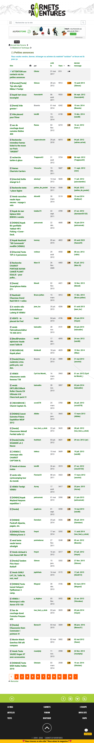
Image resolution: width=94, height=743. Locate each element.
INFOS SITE (83, 713)
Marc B (37, 263)
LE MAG (10, 707)
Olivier (36, 71)
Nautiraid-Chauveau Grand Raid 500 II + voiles (18, 298)
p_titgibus (38, 599)
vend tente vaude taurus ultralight (15, 543)
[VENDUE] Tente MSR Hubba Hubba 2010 (18, 666)
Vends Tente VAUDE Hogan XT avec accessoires (17, 654)
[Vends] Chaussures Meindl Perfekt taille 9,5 (18, 431)
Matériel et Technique (20, 48)
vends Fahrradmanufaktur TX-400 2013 (18, 330)
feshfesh (37, 440)
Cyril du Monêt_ (40, 373)
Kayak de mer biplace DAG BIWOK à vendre (17, 214)
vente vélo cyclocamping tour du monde (18, 478)
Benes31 (37, 625)
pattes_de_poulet (41, 188)
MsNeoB (37, 350)
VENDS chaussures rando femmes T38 (18, 377)
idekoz (36, 451)
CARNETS (47, 707)
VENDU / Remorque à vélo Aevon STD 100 (17, 602)
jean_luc (37, 307)
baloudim (37, 327)
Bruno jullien (39, 295)
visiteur (37, 252)
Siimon (37, 83)
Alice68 (37, 196)
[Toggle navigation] (10, 22)
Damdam (37, 520)
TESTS (9, 718)
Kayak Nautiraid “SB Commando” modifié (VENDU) (18, 243)
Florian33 (38, 475)
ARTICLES (11, 713)
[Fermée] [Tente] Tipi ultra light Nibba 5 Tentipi (18, 86)
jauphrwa (37, 509)
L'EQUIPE (83, 707)
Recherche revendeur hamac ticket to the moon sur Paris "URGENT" (18, 146)
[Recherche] (47, 22)
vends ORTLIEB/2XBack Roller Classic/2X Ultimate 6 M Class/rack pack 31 (18, 391)
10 (59, 677)
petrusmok (38, 223)
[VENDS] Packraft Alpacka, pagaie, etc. (17, 523)
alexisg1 (37, 179)
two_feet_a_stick (40, 428)
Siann (36, 639)
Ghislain (37, 663)
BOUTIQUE (47, 718)
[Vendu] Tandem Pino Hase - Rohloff (18, 564)
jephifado (37, 572)
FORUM (47, 713)
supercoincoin (39, 140)
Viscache (37, 168)
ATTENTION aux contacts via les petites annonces (18, 74)
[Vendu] (15, 509)
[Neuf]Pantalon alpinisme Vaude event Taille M (17, 342)
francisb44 (38, 95)
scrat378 (37, 403)
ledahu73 (37, 211)
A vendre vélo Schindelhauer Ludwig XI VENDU (17, 310)
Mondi (36, 283)
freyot (36, 318)
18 (70, 677)
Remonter (14, 681)
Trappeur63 (38, 157)
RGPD (84, 718)
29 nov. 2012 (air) (81, 440)
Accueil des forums (18, 45)
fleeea (36, 125)
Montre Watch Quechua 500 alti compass (17, 642)
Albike (36, 414)
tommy (37, 240)
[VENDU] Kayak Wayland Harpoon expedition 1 (17, 500)
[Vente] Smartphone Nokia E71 (18, 286)
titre (11, 66)
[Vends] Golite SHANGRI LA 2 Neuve (17, 443)
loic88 (36, 114)
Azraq (36, 486)
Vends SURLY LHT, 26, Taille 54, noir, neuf (17, 575)
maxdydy (37, 651)
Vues (60, 66)
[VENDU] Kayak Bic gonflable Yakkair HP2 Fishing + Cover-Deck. (17, 229)
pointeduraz (39, 540)
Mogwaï (37, 584)
